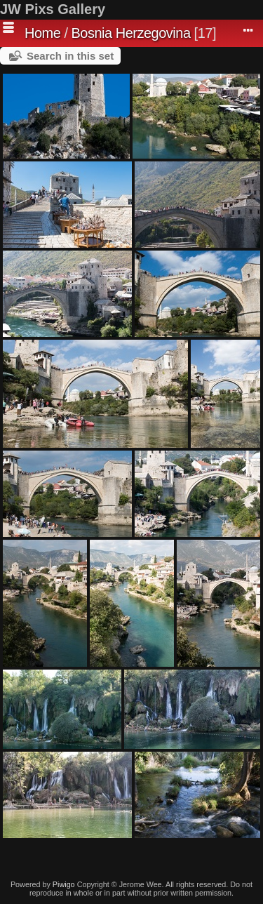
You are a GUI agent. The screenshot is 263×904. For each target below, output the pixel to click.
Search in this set (70, 56)
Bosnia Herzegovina (131, 33)
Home (42, 33)
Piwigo (64, 884)
